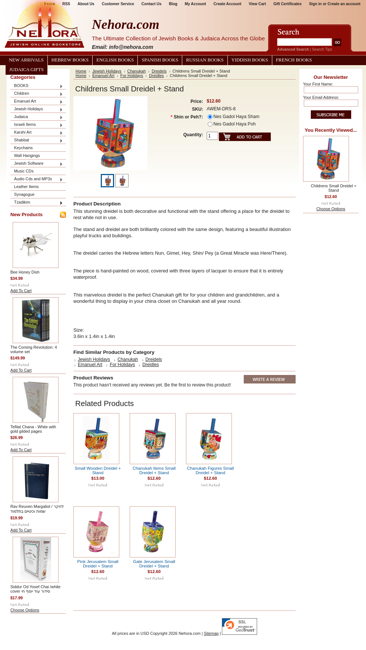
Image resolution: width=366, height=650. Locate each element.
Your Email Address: (321, 97)
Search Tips (322, 49)
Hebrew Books (70, 60)
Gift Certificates (287, 4)
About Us (85, 4)
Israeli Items (36, 125)
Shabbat (36, 140)
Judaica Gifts (26, 69)
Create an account (343, 4)
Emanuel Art (36, 101)
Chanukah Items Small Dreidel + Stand (154, 470)
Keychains (23, 147)
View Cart (257, 4)
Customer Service (118, 4)
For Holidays (131, 75)
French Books (294, 60)
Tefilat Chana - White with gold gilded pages (33, 429)
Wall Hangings (27, 155)
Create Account (227, 4)
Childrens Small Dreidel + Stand (333, 188)
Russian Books (204, 60)
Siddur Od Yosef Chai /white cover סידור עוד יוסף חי (35, 588)
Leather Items (26, 186)
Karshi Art (36, 132)
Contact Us (152, 4)
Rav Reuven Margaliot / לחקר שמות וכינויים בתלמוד (37, 508)
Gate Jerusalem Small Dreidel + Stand (154, 563)
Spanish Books (160, 60)
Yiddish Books (250, 60)
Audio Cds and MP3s (36, 179)
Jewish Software (36, 164)
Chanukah (136, 71)
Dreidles (156, 75)
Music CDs (24, 171)
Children (36, 94)
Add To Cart (20, 290)
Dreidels (159, 71)
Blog (173, 4)
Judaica (36, 117)
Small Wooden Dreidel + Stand (98, 470)
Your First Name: (318, 84)
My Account (195, 4)
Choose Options (24, 610)
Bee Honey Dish (25, 272)
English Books (115, 60)
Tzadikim (36, 202)
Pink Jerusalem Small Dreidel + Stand (97, 563)
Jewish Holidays (36, 109)
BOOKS (36, 86)
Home (81, 71)
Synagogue (24, 194)
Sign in (315, 4)
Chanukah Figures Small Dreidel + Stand (210, 470)
